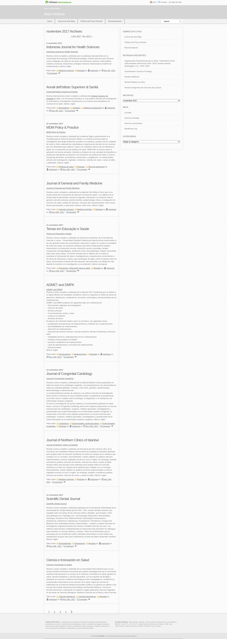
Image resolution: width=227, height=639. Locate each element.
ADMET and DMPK (60, 285)
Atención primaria (66, 209)
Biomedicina (64, 108)
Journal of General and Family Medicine (74, 183)
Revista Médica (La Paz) (135, 82)
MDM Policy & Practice (62, 127)
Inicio (154, 2)
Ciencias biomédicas (87, 596)
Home (49, 21)
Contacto (164, 2)
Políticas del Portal (52, 622)
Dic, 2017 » (87, 36)
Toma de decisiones (96, 167)
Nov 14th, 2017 (55, 546)
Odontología (80, 543)
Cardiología (64, 423)
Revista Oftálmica (132, 77)
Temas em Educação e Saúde (67, 229)
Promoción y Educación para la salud (74, 268)
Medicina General (66, 70)
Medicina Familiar (84, 209)
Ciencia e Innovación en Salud (67, 560)
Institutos (76, 108)
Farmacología (64, 354)
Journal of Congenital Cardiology (69, 374)
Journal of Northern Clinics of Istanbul (72, 440)
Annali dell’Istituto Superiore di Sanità (72, 87)
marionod (94, 70)
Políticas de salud (66, 167)
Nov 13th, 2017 (92, 426)
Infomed (101, 636)
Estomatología (65, 543)
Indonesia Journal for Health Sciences (72, 47)
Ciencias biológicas (67, 596)
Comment (53, 73)
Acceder (128, 113)
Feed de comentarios (133, 123)
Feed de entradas (132, 118)
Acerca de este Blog (66, 21)
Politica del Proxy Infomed (135, 42)
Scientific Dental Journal (63, 499)
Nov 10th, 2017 (69, 169)
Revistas (81, 70)
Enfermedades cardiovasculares (85, 423)
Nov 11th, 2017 (58, 271)
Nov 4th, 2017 (110, 70)
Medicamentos (80, 354)
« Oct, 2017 (76, 36)
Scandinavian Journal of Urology (138, 71)
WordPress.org (131, 129)
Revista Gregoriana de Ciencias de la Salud (143, 88)
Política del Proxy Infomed (91, 21)
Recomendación (115, 21)
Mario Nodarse (54, 14)
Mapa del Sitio (176, 2)
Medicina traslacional (92, 108)
